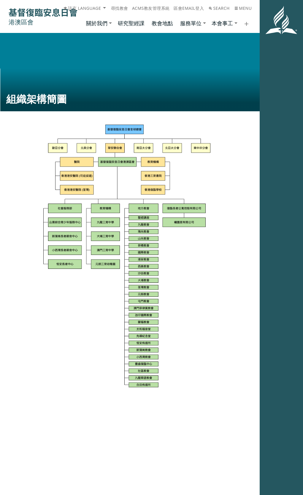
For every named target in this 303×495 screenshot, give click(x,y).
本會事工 (222, 23)
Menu (243, 8)
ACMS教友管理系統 (151, 8)
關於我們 (96, 23)
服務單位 (191, 23)
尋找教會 (119, 8)
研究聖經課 (131, 23)
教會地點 (162, 23)
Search (219, 8)
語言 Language (82, 8)
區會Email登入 (189, 8)
